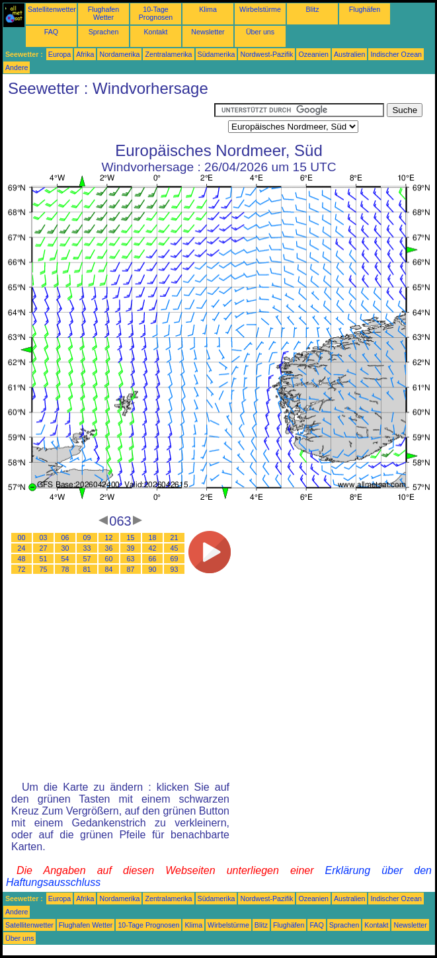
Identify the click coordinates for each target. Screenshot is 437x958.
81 (87, 569)
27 (44, 548)
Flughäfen (364, 9)
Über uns (260, 32)
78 (65, 569)
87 (131, 569)
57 (87, 559)
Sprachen (104, 32)
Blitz (312, 9)
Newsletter (207, 32)
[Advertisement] (108, 119)
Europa (59, 54)
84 (109, 569)
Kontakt (155, 32)
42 (153, 548)
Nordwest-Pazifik (266, 54)
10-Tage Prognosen (156, 13)
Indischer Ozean (396, 54)
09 (87, 537)
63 (131, 559)
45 (175, 548)
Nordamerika (119, 54)
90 (153, 569)
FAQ (51, 32)
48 (22, 559)
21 (175, 537)
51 (44, 559)
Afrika (85, 54)
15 (131, 537)
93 (175, 569)
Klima (208, 9)
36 (109, 548)
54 (65, 559)
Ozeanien (313, 54)
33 (87, 548)
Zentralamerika (168, 54)
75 (44, 569)
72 (22, 569)
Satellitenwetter (52, 9)
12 (109, 537)
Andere (16, 67)
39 (131, 548)
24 (22, 548)
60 (109, 559)
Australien (349, 54)
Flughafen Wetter (103, 13)
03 (44, 537)
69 (175, 559)
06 (65, 537)
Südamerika (216, 54)
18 (153, 537)
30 (65, 548)
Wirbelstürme (260, 9)
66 (153, 559)
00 (22, 537)
